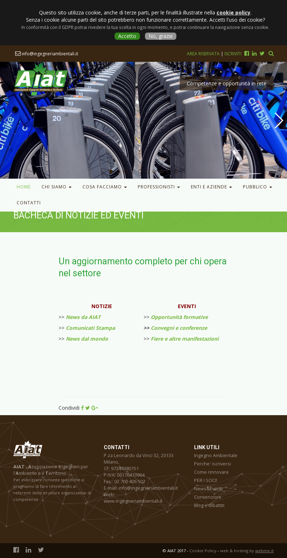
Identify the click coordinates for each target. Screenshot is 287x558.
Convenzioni (207, 497)
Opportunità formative (179, 317)
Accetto (127, 36)
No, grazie (161, 36)
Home (24, 187)
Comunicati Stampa (90, 327)
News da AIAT (83, 317)
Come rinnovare (211, 472)
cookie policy (233, 12)
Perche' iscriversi (212, 464)
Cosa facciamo (104, 187)
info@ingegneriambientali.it (46, 54)
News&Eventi (208, 489)
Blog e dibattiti (209, 505)
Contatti (29, 203)
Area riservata (204, 54)
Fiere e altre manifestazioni (185, 338)
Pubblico (257, 187)
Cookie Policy (203, 550)
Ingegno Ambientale (215, 455)
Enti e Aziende (211, 187)
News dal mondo (87, 338)
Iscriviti (232, 54)
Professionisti (159, 187)
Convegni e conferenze (179, 327)
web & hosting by (247, 550)
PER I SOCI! (205, 480)
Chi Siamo (57, 187)
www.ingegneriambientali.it (133, 501)
